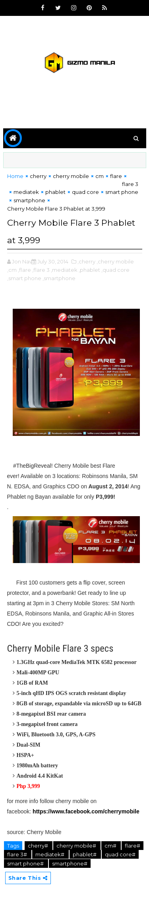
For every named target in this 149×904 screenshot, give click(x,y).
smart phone (121, 192)
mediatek (26, 192)
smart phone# (26, 863)
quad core (85, 192)
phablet (55, 192)
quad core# (120, 854)
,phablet (89, 270)
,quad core (115, 270)
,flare (24, 270)
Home (15, 176)
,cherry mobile (115, 261)
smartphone (29, 200)
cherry (38, 176)
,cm (12, 270)
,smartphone (59, 278)
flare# (132, 845)
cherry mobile (71, 176)
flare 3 (130, 184)
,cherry (86, 261)
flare (116, 176)
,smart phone (24, 278)
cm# (111, 845)
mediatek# (50, 854)
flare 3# (17, 854)
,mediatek (64, 270)
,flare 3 (41, 270)
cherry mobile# (76, 845)
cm (99, 176)
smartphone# (69, 863)
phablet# (85, 854)
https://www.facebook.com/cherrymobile (86, 811)
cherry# (38, 845)
